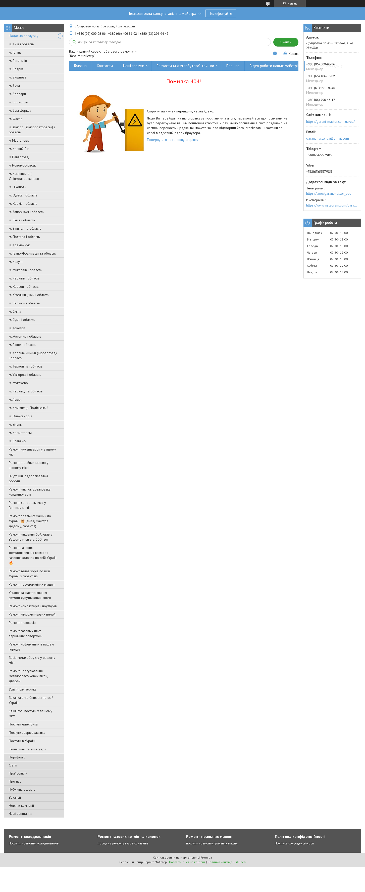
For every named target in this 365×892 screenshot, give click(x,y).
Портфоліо (17, 757)
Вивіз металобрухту (326, 66)
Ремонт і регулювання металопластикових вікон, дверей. (28, 676)
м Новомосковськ (22, 165)
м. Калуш (16, 261)
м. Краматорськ (20, 432)
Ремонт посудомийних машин (32, 584)
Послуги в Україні (22, 741)
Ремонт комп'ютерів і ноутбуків (33, 606)
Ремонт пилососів (22, 622)
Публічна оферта (22, 789)
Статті (13, 765)
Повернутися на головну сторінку (172, 139)
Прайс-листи (18, 773)
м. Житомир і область (25, 336)
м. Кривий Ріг (19, 148)
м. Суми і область (22, 319)
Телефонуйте (220, 13)
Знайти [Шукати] (285, 42)
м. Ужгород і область (25, 374)
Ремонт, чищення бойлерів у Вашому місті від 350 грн (31, 537)
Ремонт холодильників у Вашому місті (27, 505)
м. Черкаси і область (24, 303)
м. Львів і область (22, 220)
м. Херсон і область (23, 286)
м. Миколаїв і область (25, 270)
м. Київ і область (21, 44)
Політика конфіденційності (294, 843)
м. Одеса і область (23, 195)
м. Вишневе (18, 77)
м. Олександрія (20, 416)
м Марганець (19, 140)
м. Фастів (15, 118)
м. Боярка (16, 69)
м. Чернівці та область (25, 391)
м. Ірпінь (15, 52)
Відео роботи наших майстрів (274, 66)
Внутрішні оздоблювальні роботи (28, 478)
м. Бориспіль (18, 102)
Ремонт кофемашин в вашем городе (31, 647)
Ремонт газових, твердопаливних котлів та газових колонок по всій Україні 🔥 (33, 555)
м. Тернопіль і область (25, 366)
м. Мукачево (18, 383)
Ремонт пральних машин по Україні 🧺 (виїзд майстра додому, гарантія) (30, 521)
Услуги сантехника (22, 689)
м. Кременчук (19, 245)
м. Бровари (17, 94)
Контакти (105, 66)
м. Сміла (15, 311)
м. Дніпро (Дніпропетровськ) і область (32, 129)
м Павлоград (19, 157)
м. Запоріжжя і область (26, 212)
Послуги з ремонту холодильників (34, 843)
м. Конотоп (17, 328)
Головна (80, 66)
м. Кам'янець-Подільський (28, 408)
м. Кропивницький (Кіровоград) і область (33, 355)
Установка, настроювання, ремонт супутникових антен (30, 595)
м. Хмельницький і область (29, 295)
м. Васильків (18, 60)
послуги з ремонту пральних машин (212, 843)
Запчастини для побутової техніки (185, 66)
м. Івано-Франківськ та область (32, 253)
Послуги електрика (23, 724)
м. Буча (14, 85)
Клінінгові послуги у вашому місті (30, 713)
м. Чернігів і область (24, 278)
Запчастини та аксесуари (27, 749)
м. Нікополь (17, 187)
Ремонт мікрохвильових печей (32, 614)
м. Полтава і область (24, 236)
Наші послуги (133, 66)
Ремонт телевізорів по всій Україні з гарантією (29, 573)
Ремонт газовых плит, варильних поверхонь (25, 633)
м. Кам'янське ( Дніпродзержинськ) (24, 176)
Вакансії (15, 797)
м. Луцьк (15, 399)
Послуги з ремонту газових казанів (122, 843)
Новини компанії (21, 805)
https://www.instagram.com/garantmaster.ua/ (332, 205)
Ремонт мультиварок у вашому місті (32, 452)
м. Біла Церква (20, 110)
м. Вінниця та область (25, 228)
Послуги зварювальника (27, 732)
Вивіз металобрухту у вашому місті (32, 660)
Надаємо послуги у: (24, 35)
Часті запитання (20, 813)
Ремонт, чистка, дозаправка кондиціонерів (29, 492)
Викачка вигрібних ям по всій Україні (31, 700)
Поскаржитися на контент (187, 862)
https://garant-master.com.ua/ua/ (330, 121)
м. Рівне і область (22, 344)
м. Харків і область (23, 203)
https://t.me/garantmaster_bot (328, 193)
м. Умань (15, 424)
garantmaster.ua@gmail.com (327, 138)
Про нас (15, 781)
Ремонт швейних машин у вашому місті (28, 465)
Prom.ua (206, 857)
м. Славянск (17, 441)
